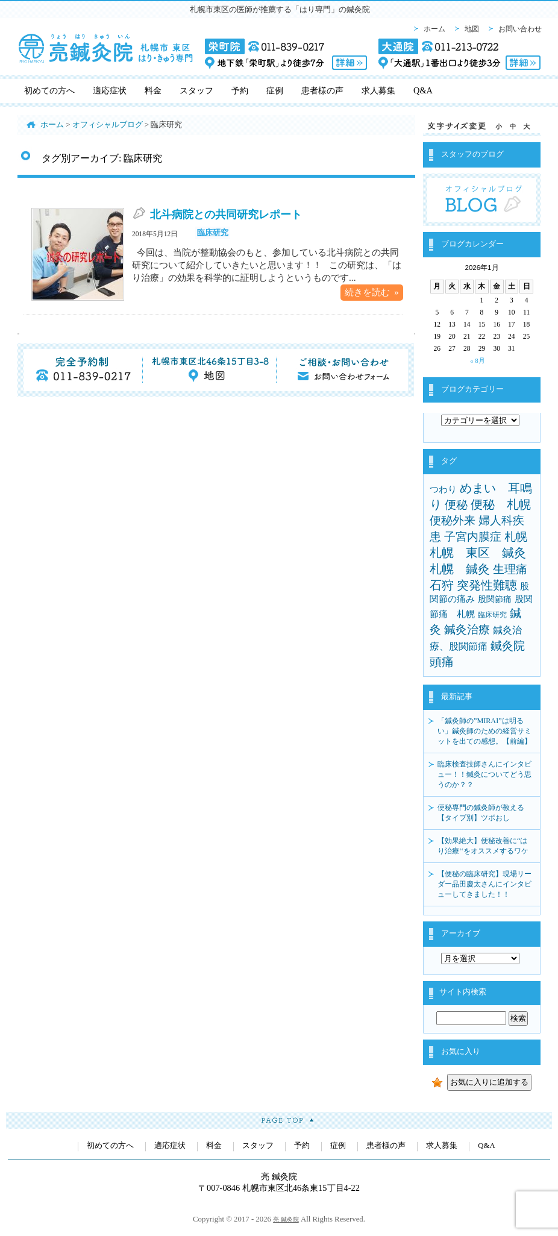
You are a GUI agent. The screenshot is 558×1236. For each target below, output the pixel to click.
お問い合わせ (520, 29)
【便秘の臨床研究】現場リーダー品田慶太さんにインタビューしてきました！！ (484, 884)
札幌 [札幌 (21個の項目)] (515, 536)
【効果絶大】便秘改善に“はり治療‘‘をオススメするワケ (482, 845)
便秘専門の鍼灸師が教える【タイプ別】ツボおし (480, 812)
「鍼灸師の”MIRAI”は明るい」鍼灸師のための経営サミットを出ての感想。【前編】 (484, 731)
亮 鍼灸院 (286, 1219)
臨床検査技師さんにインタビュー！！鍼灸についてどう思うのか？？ (484, 774)
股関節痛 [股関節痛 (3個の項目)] (495, 599)
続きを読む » (372, 292)
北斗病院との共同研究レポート (226, 215)
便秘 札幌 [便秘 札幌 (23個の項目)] (501, 504)
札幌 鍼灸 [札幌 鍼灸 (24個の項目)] (460, 569)
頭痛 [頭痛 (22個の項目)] (442, 662)
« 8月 (477, 360)
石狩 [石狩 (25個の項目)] (442, 585)
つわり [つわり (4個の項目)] (443, 489)
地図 (472, 29)
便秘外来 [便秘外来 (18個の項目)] (452, 520)
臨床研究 (212, 232)
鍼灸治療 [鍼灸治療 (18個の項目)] (467, 629)
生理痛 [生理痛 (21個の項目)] (510, 569)
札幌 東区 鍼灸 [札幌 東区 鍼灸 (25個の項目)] (478, 552)
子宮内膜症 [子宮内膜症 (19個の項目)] (472, 536)
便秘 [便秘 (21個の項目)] (456, 504)
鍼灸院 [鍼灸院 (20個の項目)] (508, 645)
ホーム (434, 29)
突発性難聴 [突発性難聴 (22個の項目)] (487, 585)
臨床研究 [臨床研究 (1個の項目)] (492, 614)
